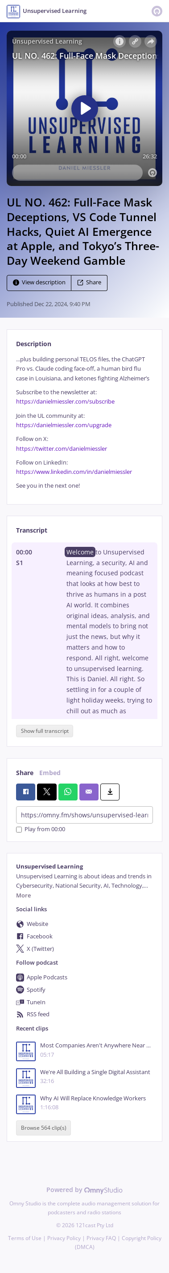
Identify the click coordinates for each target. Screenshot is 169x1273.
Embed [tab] (50, 772)
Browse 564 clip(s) (43, 1128)
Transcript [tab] (31, 530)
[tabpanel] (84, 423)
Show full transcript (45, 731)
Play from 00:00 (40, 830)
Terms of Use (24, 1238)
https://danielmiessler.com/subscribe (65, 401)
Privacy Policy (64, 1238)
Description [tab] (33, 343)
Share (89, 282)
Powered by (84, 1189)
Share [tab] (24, 772)
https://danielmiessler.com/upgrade (63, 425)
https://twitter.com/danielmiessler (61, 449)
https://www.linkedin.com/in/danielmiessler (74, 472)
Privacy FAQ (101, 1238)
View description (39, 282)
